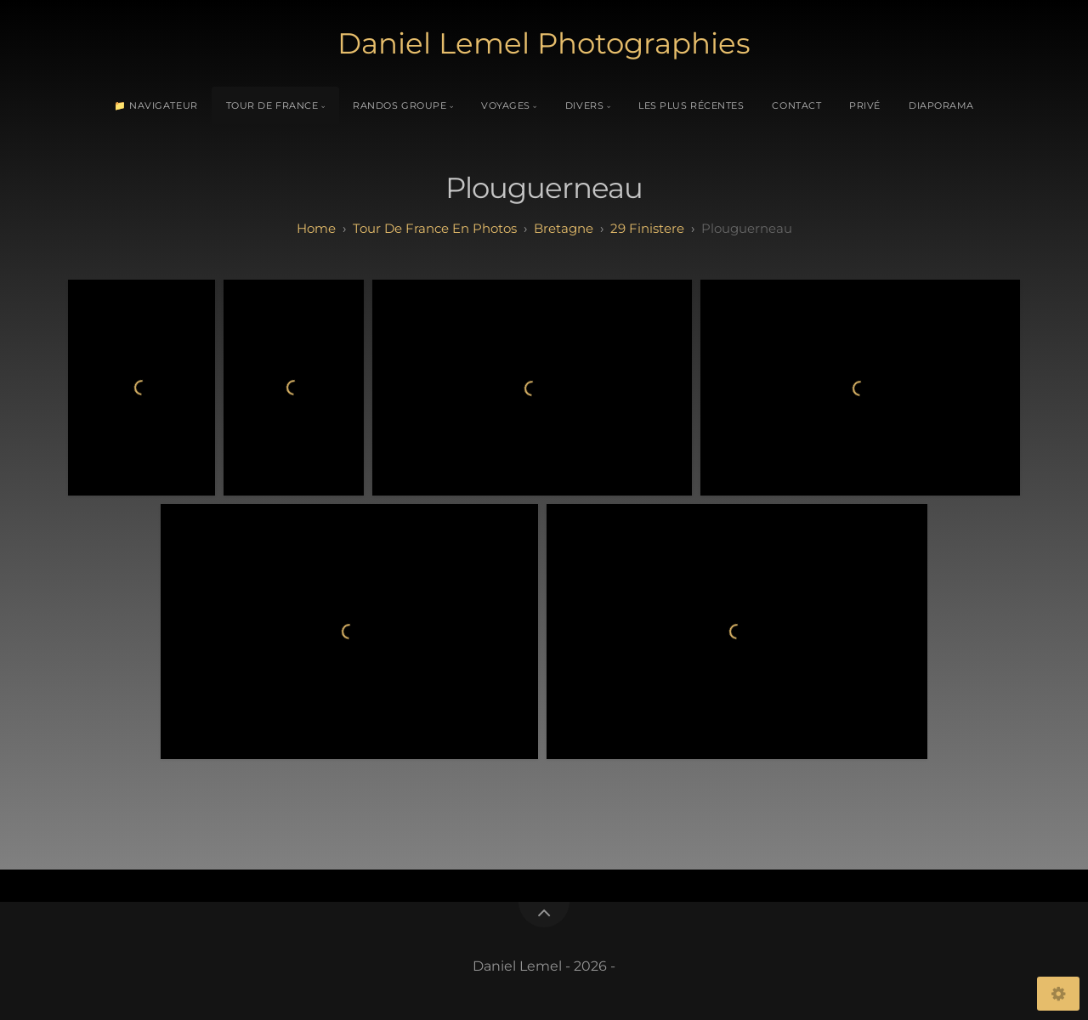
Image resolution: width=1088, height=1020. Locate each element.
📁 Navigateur (156, 105)
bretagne (563, 228)
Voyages (505, 105)
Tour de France (272, 105)
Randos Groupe (399, 105)
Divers (584, 105)
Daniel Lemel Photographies (544, 43)
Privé (865, 105)
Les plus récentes (691, 105)
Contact (796, 105)
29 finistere (647, 228)
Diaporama (941, 105)
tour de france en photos (435, 228)
